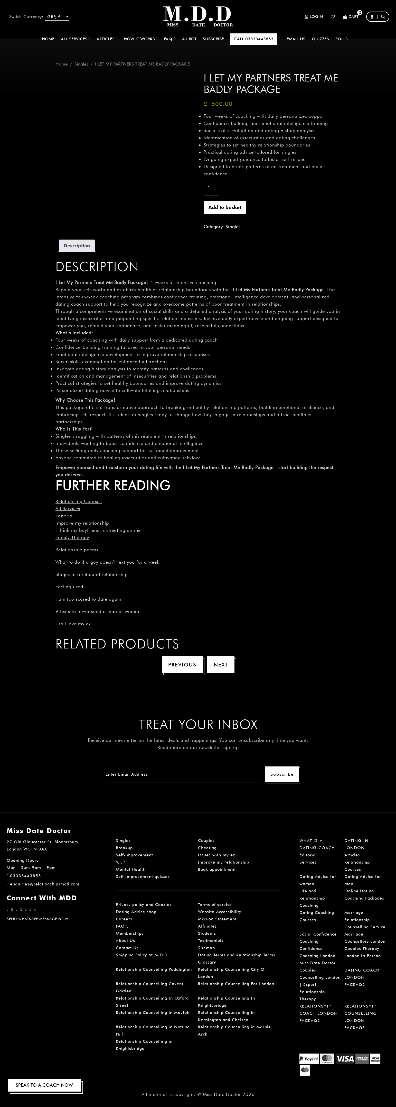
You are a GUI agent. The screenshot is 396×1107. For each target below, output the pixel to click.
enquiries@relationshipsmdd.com (43, 884)
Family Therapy (72, 537)
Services (308, 862)
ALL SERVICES (75, 38)
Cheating (207, 847)
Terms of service (215, 904)
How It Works (141, 38)
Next (221, 665)
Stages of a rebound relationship (91, 574)
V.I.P (120, 862)
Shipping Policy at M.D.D (142, 955)
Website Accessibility (219, 911)
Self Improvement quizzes (143, 876)
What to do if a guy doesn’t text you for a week (107, 562)
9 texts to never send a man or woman (98, 611)
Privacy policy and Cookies (144, 904)
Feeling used (69, 586)
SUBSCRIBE (213, 38)
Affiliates (207, 926)
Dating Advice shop (136, 911)
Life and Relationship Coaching (312, 898)
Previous (182, 665)
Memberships (130, 933)
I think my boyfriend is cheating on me (98, 530)
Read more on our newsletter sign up (198, 747)
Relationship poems (76, 549)
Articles (352, 855)
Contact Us (127, 947)
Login (314, 17)
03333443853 (24, 875)
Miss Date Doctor (222, 1094)
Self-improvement (134, 855)
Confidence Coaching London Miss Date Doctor (317, 955)
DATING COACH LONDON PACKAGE (362, 977)
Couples (206, 840)
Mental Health (131, 869)
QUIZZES (320, 38)
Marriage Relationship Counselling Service (364, 919)
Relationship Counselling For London (236, 983)
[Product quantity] (211, 188)
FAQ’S (170, 38)
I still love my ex (73, 623)
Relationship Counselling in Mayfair (153, 1012)
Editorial (64, 515)
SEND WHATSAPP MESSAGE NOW (37, 919)
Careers (124, 919)
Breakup (124, 847)
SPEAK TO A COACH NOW (44, 1085)
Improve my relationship (82, 523)
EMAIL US (296, 38)
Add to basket (225, 207)
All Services (67, 508)
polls (341, 38)
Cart (351, 17)
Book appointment (217, 869)
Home (48, 38)
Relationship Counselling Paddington (154, 969)
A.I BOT (189, 38)
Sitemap (206, 947)
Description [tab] (77, 245)
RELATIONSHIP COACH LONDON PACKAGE (318, 1013)
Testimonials (210, 940)
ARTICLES (107, 38)
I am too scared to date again (88, 599)
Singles (81, 64)
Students (207, 933)
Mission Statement (217, 919)
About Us (125, 940)
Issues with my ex (216, 855)
